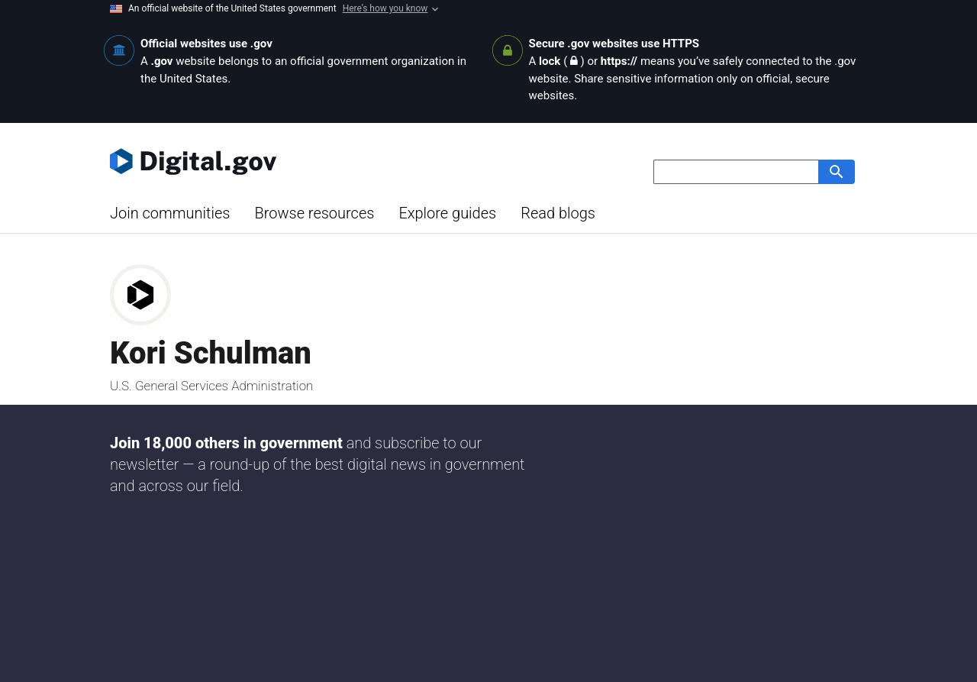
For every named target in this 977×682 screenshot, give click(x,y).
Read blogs (558, 213)
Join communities (170, 213)
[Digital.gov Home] (299, 161)
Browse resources (314, 213)
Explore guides (447, 213)
